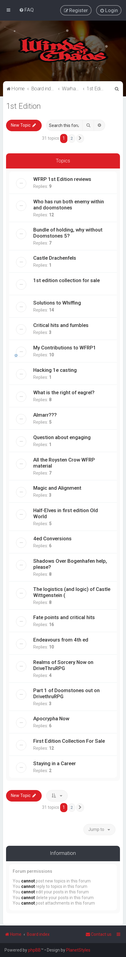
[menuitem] (26, 9)
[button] (80, 138)
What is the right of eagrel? (64, 392)
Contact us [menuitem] (98, 934)
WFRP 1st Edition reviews (62, 179)
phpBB (34, 950)
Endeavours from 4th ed (60, 640)
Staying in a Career (54, 763)
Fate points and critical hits (64, 617)
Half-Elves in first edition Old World (65, 513)
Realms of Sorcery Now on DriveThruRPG (63, 665)
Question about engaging (62, 437)
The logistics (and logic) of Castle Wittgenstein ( (71, 592)
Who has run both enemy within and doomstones (68, 204)
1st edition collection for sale (66, 280)
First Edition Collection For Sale (69, 741)
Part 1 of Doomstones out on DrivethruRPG (66, 693)
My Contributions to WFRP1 (64, 348)
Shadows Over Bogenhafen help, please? (70, 564)
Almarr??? (45, 415)
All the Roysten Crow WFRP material (64, 463)
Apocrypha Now (51, 718)
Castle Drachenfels (54, 258)
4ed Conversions (52, 538)
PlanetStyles (78, 950)
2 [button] (72, 138)
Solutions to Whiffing (57, 303)
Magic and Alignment (57, 488)
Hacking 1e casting (55, 370)
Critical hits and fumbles (61, 325)
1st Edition (23, 106)
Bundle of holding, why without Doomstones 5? (67, 233)
